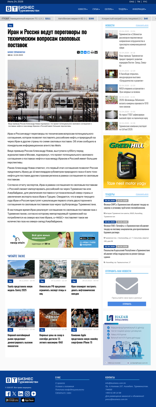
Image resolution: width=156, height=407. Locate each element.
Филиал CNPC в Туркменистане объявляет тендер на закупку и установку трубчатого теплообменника (126, 206)
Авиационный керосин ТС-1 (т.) (34, 18)
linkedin (21, 394)
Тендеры (110, 194)
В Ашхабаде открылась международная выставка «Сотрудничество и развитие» (131, 77)
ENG (132, 2)
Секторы (109, 9)
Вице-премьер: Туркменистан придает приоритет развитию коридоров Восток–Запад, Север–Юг (133, 60)
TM (138, 2)
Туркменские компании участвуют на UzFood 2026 (133, 127)
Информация (139, 9)
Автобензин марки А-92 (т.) (80, 18)
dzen (33, 394)
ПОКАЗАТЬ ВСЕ (142, 25)
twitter (14, 394)
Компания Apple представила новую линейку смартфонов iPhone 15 (84, 338)
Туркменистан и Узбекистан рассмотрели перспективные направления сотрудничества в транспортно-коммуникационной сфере (132, 40)
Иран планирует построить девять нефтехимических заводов (83, 290)
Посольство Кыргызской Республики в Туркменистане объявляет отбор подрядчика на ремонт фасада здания (127, 253)
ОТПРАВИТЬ (127, 303)
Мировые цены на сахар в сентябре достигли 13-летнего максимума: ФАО (51, 338)
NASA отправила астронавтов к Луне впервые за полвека (132, 90)
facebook (8, 394)
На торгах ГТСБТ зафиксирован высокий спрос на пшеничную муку (133, 116)
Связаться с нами (63, 393)
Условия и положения (64, 386)
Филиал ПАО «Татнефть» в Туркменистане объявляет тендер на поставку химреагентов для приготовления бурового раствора (126, 229)
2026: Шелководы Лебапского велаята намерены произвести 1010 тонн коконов (133, 103)
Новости (109, 25)
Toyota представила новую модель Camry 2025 (20, 288)
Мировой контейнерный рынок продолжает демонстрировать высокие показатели (20, 340)
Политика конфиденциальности (69, 390)
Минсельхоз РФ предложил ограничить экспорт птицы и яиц (52, 290)
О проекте (60, 383)
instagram (27, 394)
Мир (10, 25)
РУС (145, 2)
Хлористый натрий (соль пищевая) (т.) (129, 18)
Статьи (96, 9)
